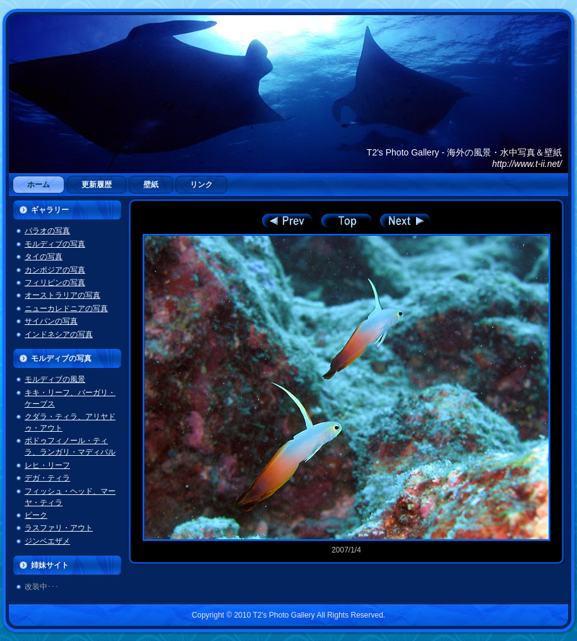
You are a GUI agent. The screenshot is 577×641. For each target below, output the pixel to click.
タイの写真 (43, 256)
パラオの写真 (47, 230)
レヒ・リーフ (47, 465)
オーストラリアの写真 (62, 295)
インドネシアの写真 (59, 334)
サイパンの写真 (51, 321)
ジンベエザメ (47, 541)
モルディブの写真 (55, 244)
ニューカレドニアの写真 (66, 308)
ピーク (36, 515)
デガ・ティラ (47, 477)
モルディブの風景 (55, 379)
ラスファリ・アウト (59, 527)
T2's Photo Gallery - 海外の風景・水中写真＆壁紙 (464, 152)
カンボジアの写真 (55, 270)
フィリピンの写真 (55, 282)
